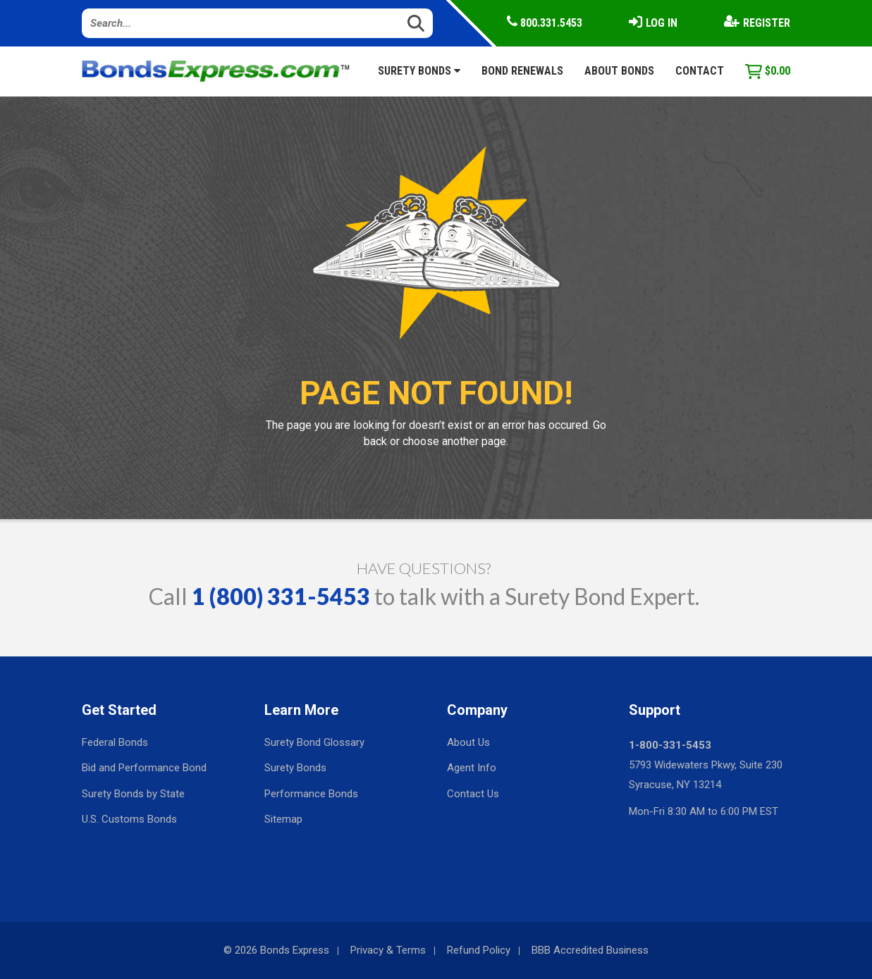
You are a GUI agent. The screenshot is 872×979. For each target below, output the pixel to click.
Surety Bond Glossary (314, 742)
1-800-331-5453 (670, 745)
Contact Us (473, 793)
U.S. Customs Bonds (129, 819)
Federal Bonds (115, 742)
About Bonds (619, 70)
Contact (699, 70)
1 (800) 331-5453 (281, 596)
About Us (468, 742)
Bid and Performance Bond (144, 767)
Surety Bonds (419, 70)
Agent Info (471, 767)
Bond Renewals (522, 70)
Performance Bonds (311, 793)
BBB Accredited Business (590, 950)
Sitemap (283, 819)
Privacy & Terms (388, 950)
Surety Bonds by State (133, 793)
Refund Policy (478, 950)
